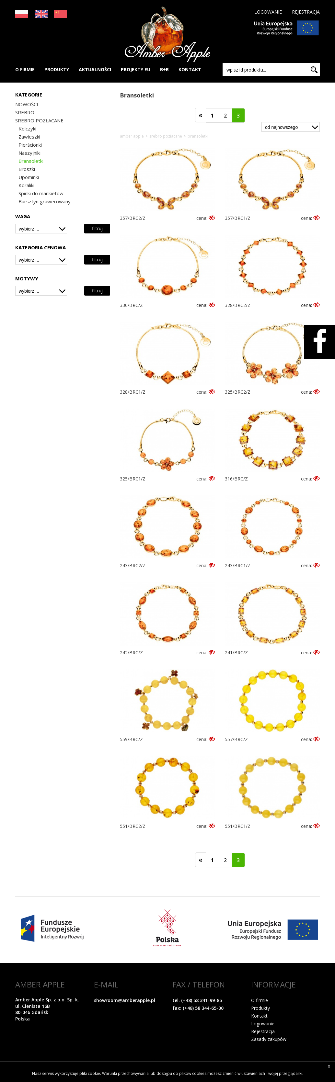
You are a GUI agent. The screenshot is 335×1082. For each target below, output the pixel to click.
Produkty (260, 1008)
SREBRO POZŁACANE (39, 120)
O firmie (259, 1000)
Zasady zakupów (268, 1039)
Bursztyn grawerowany (44, 201)
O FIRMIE (25, 69)
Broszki (26, 169)
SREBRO (24, 112)
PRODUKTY (56, 69)
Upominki (28, 177)
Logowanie (268, 12)
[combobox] (41, 228)
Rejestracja (306, 12)
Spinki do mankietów (41, 193)
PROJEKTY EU (135, 69)
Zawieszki (29, 136)
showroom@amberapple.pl (124, 1000)
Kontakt (259, 1016)
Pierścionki (30, 144)
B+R (164, 69)
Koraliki (26, 185)
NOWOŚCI (26, 104)
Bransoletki (30, 161)
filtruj (97, 228)
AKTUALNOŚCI (95, 69)
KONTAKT (190, 69)
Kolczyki (27, 128)
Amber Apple (132, 136)
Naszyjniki (29, 153)
